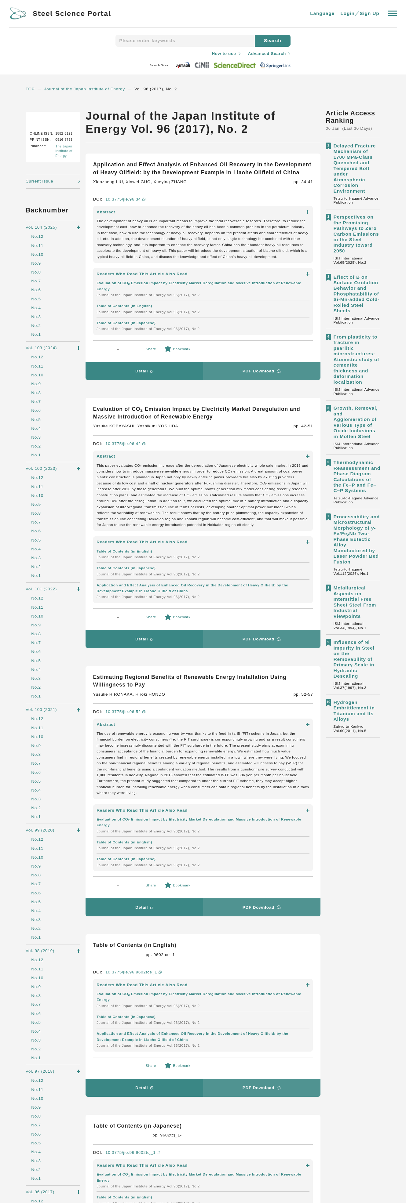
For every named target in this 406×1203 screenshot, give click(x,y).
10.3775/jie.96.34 (126, 207)
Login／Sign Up (359, 13)
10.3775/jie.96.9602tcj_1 (134, 752)
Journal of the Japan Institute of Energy (88, 88)
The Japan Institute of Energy (66, 212)
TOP (30, 88)
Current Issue (40, 241)
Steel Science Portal (64, 1072)
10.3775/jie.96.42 (126, 351)
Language (322, 13)
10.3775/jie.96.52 (126, 496)
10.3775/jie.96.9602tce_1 (135, 633)
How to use (221, 53)
